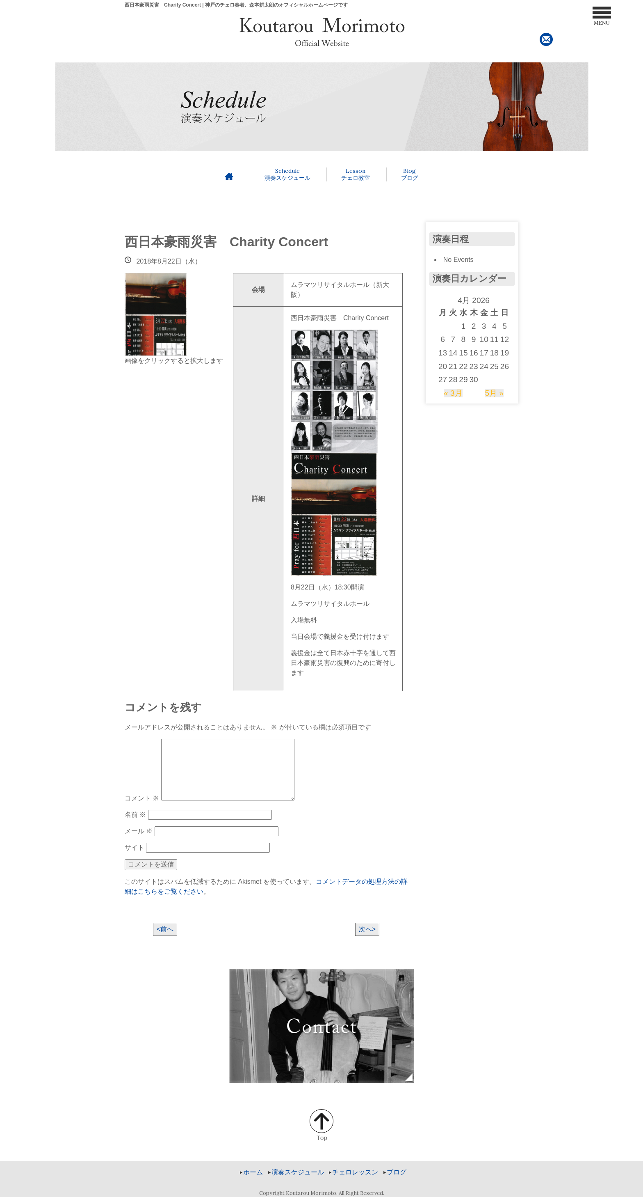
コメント (142, 798)
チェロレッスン (355, 1172)
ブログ (409, 174)
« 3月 (453, 393)
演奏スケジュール (287, 174)
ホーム (253, 1172)
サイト (134, 847)
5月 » (494, 393)
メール (139, 831)
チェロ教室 (355, 174)
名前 (135, 814)
